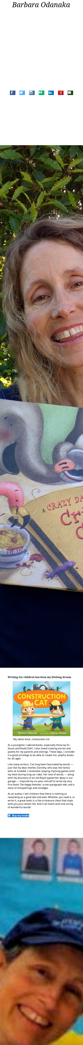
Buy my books (18, 815)
